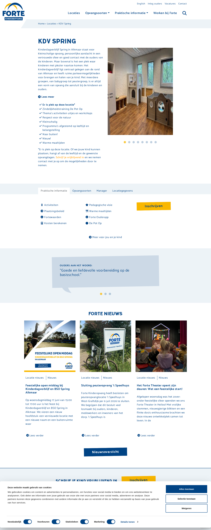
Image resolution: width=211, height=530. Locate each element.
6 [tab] (146, 142)
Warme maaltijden (98, 211)
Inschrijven (154, 206)
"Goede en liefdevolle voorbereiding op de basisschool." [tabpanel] (94, 273)
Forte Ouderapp (97, 217)
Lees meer (46, 97)
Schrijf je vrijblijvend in (70, 157)
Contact (182, 4)
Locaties (74, 13)
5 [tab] (142, 142)
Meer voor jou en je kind (105, 237)
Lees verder (35, 435)
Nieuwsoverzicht (105, 452)
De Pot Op (93, 223)
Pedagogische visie (98, 205)
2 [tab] (129, 142)
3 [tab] (133, 142)
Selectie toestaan (187, 501)
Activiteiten (49, 205)
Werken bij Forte (165, 13)
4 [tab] (138, 142)
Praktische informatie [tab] (54, 191)
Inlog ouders (155, 4)
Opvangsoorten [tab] (81, 191)
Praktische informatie (130, 13)
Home (41, 24)
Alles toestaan (186, 491)
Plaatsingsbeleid (52, 211)
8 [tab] (155, 142)
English (141, 4)
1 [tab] (124, 142)
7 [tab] (151, 142)
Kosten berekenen (53, 223)
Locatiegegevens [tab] (122, 191)
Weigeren (186, 510)
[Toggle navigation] (184, 13)
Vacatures (170, 4)
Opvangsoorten (96, 13)
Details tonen (128, 524)
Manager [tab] (102, 191)
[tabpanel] (140, 91)
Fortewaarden (50, 217)
